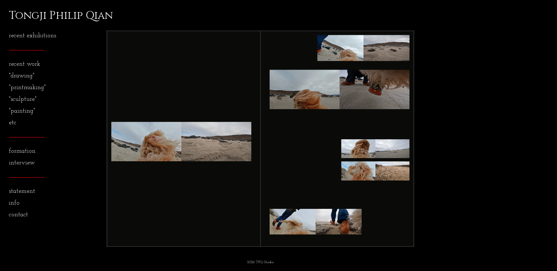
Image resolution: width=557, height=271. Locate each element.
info (14, 203)
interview (22, 162)
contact (18, 214)
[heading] (26, 15)
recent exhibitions (32, 35)
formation (22, 151)
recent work (24, 64)
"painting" (22, 111)
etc (12, 122)
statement (22, 191)
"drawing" (21, 75)
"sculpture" (23, 99)
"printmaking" (27, 87)
